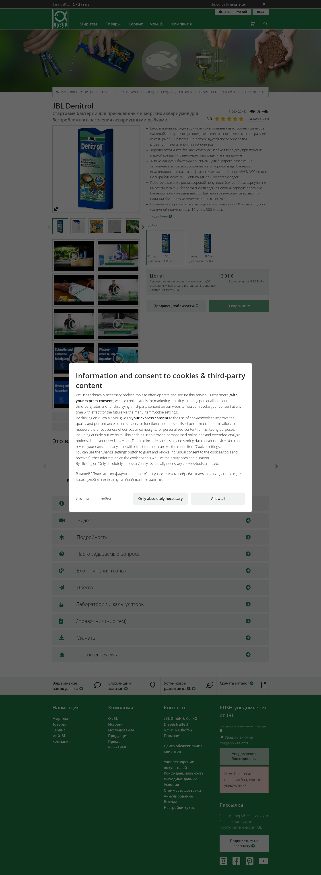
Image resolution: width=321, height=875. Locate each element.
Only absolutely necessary (160, 498)
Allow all (218, 498)
